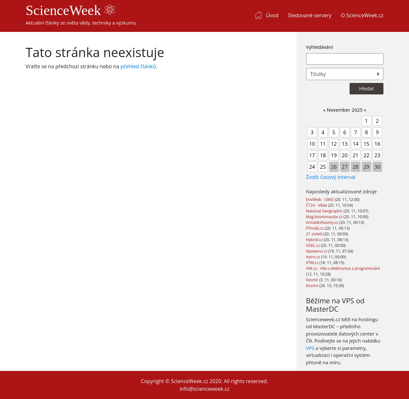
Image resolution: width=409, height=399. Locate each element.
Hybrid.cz (315, 239)
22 (366, 155)
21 (356, 155)
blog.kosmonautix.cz (324, 216)
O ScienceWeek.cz (362, 15)
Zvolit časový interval (331, 177)
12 (334, 143)
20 (345, 155)
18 (323, 155)
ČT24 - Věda (317, 205)
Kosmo (313, 285)
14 (356, 143)
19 (334, 155)
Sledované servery (309, 15)
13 (345, 143)
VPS (310, 348)
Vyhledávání (319, 47)
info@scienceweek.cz (204, 388)
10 (312, 143)
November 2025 (345, 110)
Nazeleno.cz (317, 251)
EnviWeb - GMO (320, 199)
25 (323, 166)
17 (312, 155)
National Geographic (325, 211)
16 (377, 143)
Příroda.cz (315, 228)
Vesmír (313, 280)
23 (377, 155)
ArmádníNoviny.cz (322, 222)
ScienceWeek (70, 10)
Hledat (366, 88)
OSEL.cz (313, 245)
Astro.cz (313, 257)
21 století (314, 234)
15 (366, 143)
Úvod (272, 15)
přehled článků (138, 66)
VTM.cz (313, 262)
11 (323, 143)
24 (312, 166)
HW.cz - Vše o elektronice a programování (343, 268)
